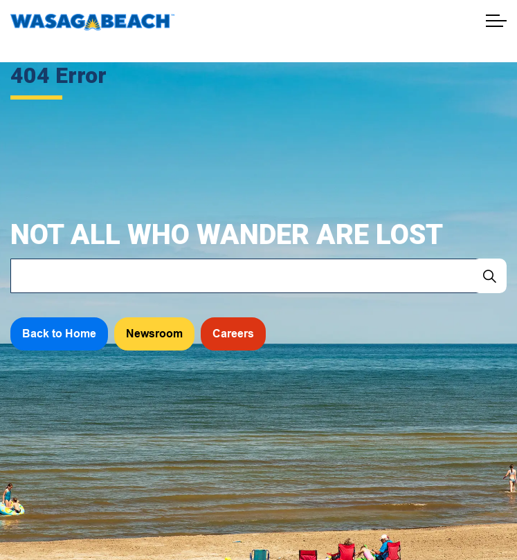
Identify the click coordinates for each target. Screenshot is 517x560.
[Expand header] (496, 20)
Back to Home (59, 334)
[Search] (489, 276)
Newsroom (154, 334)
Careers (233, 334)
